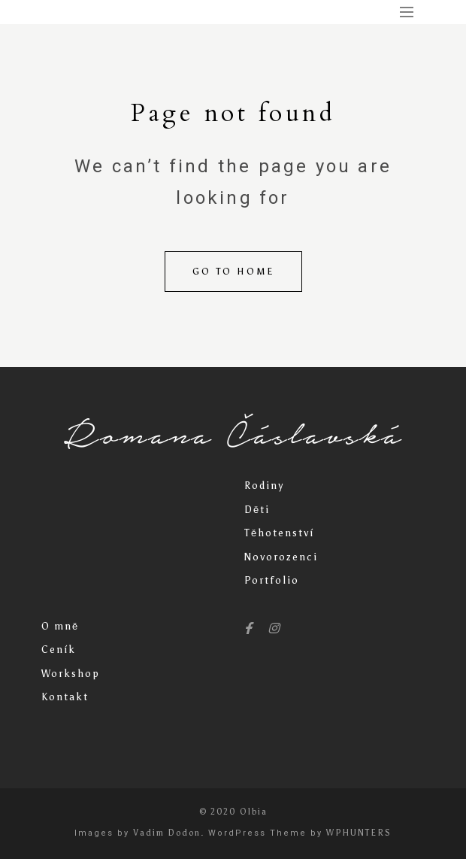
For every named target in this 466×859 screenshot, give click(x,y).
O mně (60, 626)
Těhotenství (279, 533)
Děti (257, 509)
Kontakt (65, 697)
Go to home (233, 271)
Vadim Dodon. (168, 833)
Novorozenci (281, 557)
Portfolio (271, 580)
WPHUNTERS (359, 833)
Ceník (58, 649)
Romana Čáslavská (233, 435)
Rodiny (264, 485)
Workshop (70, 673)
